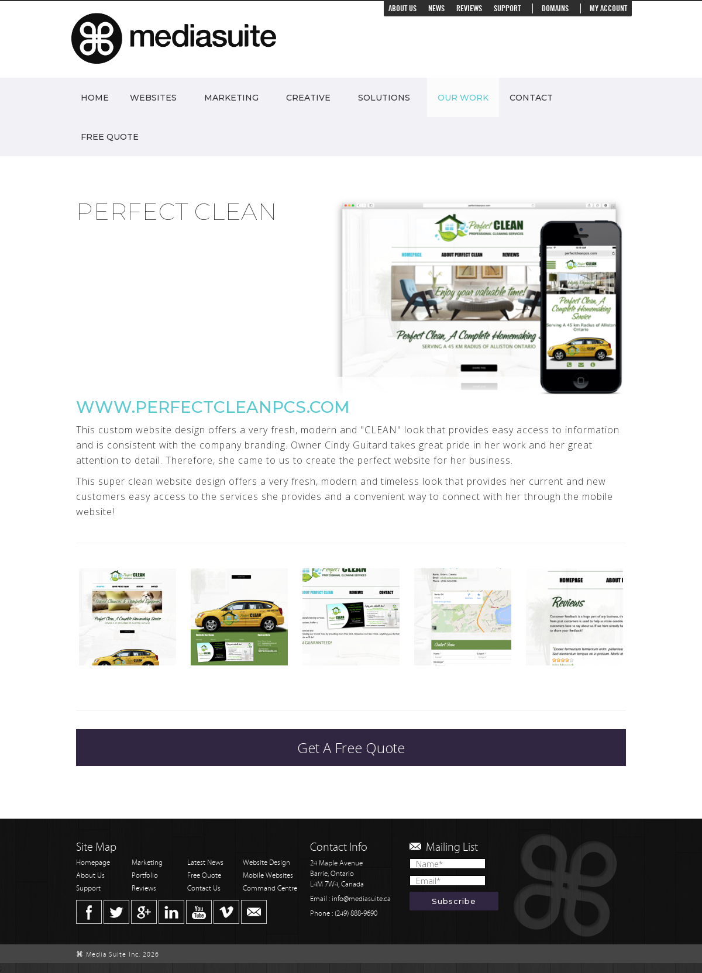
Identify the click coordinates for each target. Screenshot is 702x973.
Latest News (205, 862)
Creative (308, 97)
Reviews (469, 8)
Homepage (93, 862)
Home (95, 97)
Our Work (463, 97)
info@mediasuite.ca (361, 899)
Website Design (266, 862)
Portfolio (145, 875)
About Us (402, 8)
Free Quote (110, 137)
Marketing (231, 97)
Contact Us (204, 888)
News (436, 8)
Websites (153, 97)
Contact (531, 97)
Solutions (384, 97)
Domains (555, 8)
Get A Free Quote (351, 747)
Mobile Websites (268, 875)
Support (507, 8)
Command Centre (270, 888)
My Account (608, 8)
